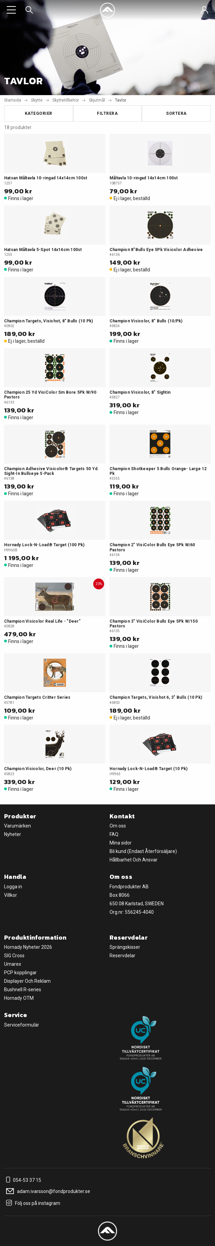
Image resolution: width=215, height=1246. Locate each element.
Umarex (12, 964)
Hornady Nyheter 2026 (28, 947)
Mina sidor (121, 843)
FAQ (114, 834)
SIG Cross (14, 955)
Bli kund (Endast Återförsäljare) (143, 851)
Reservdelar (122, 955)
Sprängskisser (125, 947)
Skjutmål (97, 100)
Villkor (10, 895)
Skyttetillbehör (65, 100)
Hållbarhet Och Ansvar (134, 859)
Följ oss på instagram (32, 1203)
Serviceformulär (21, 1025)
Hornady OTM (19, 998)
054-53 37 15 (22, 1180)
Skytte (37, 100)
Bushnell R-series (22, 989)
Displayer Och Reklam (27, 981)
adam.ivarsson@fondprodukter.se (47, 1191)
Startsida (12, 100)
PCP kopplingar (20, 972)
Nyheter (12, 834)
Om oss (118, 826)
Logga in (13, 886)
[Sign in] (204, 10)
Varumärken (17, 826)
